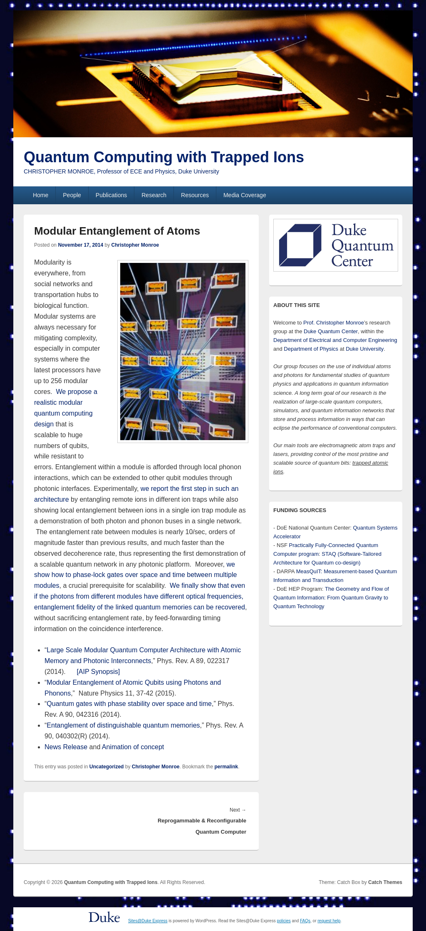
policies (283, 921)
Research (153, 195)
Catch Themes (385, 882)
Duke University (365, 349)
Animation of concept (133, 746)
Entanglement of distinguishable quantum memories (123, 725)
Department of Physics (311, 349)
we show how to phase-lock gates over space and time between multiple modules (135, 575)
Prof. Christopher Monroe (333, 322)
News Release (66, 746)
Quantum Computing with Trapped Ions (164, 157)
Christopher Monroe (135, 245)
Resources (195, 195)
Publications (111, 195)
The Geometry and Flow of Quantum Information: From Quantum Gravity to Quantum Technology (331, 597)
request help (328, 921)
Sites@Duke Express (148, 921)
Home (40, 195)
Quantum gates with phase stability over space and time (129, 703)
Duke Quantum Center (331, 331)
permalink (226, 767)
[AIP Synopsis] (98, 671)
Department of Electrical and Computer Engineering (335, 340)
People (72, 195)
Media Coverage (244, 195)
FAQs (305, 921)
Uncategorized (106, 767)
